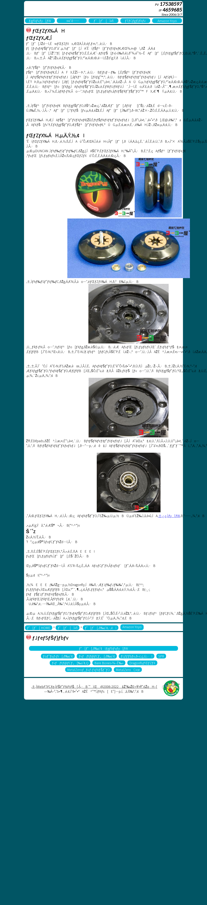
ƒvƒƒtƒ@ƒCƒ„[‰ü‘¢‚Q (70, 662)
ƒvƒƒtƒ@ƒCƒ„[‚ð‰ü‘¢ (97, 656)
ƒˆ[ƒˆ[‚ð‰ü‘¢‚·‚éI (100, 627)
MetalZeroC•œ (128, 669)
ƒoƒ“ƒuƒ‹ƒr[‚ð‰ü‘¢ (58, 656)
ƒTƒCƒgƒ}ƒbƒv (135, 20)
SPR (161, 656)
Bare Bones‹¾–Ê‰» (108, 662)
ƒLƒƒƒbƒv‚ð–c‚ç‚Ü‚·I (137, 656)
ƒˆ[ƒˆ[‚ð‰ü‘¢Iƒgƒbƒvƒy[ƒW (103, 648)
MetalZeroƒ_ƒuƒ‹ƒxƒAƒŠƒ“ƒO (88, 669)
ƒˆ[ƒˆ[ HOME (38, 627)
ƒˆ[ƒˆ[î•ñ (103, 20)
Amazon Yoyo (167, 20)
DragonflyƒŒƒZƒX (142, 662)
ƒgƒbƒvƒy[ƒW (40, 20)
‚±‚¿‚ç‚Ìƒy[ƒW (169, 515)
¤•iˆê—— (71, 20)
